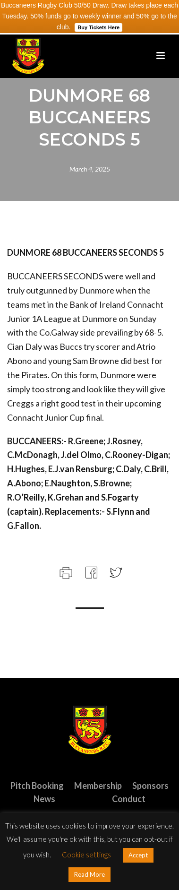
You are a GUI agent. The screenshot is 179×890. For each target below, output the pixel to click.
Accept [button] (138, 855)
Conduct (128, 799)
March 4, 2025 (89, 169)
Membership (98, 785)
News (44, 799)
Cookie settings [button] (86, 854)
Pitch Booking (37, 785)
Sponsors (150, 785)
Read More (89, 874)
